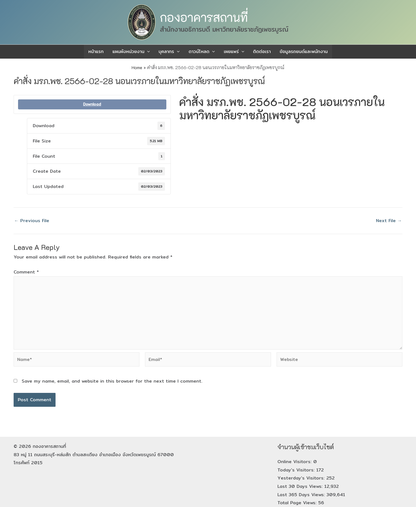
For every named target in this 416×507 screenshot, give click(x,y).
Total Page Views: (297, 502)
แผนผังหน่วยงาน (131, 52)
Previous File (31, 221)
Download (92, 104)
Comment (26, 271)
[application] (147, 52)
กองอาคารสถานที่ (204, 17)
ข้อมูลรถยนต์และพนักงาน (304, 51)
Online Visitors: (295, 461)
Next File (389, 221)
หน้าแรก (96, 51)
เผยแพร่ (234, 52)
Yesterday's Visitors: (301, 478)
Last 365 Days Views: (302, 494)
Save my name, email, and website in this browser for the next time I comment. (112, 381)
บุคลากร (169, 52)
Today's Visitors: (296, 469)
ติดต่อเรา (262, 51)
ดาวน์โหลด (202, 52)
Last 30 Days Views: (300, 486)
